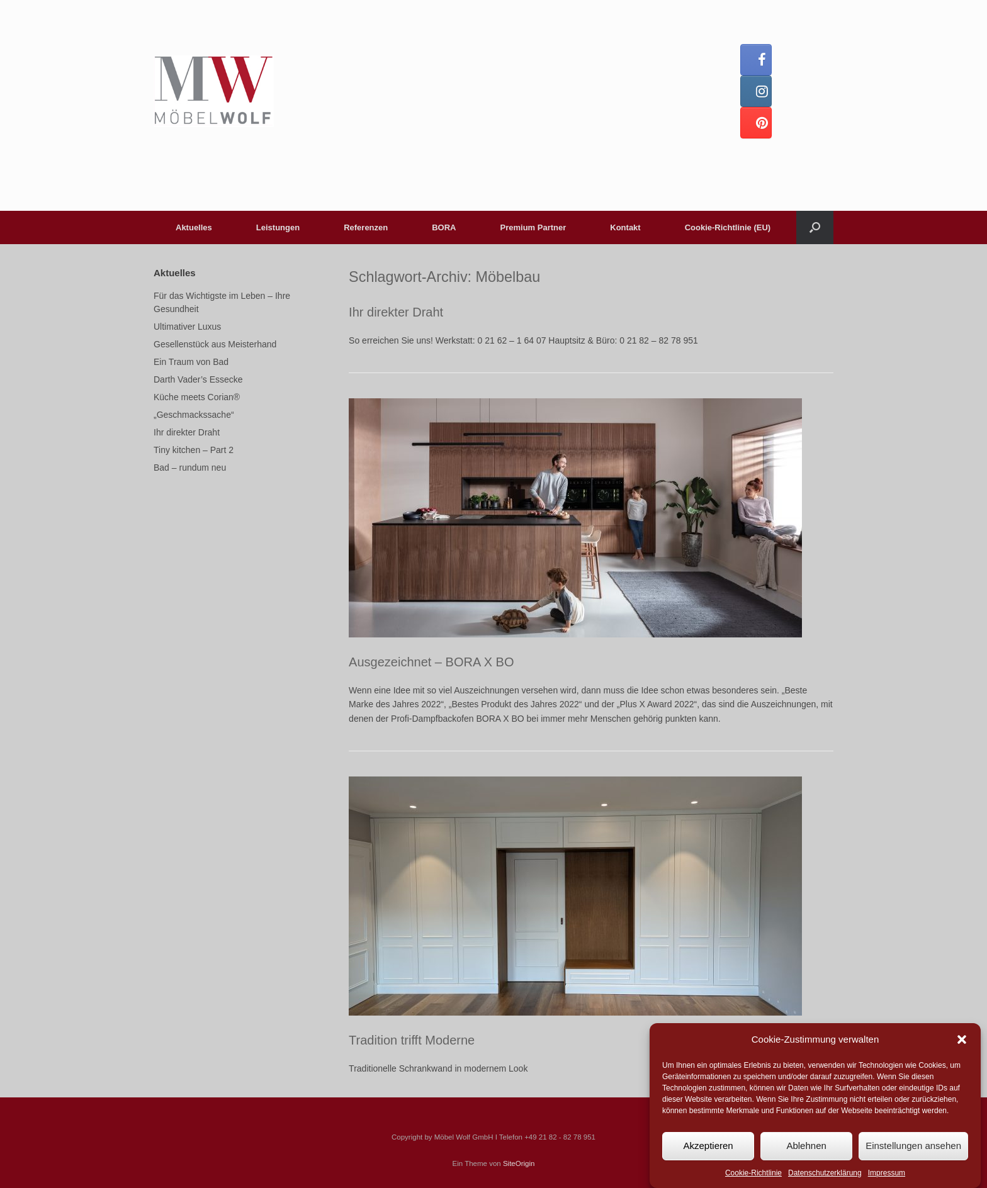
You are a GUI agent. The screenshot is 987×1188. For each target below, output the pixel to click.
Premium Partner (533, 227)
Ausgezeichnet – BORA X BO (431, 662)
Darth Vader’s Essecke (198, 379)
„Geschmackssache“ (194, 415)
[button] (962, 1040)
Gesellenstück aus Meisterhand (215, 344)
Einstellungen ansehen (913, 1146)
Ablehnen (806, 1146)
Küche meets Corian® (197, 397)
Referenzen (366, 227)
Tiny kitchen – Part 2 (194, 450)
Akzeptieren (708, 1146)
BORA (444, 227)
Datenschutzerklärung (825, 1173)
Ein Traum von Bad (191, 362)
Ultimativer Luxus (187, 327)
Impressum (886, 1173)
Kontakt (625, 227)
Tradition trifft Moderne (412, 1040)
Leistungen (278, 227)
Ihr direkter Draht (396, 312)
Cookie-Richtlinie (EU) (728, 227)
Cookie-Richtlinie (753, 1173)
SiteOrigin (519, 1163)
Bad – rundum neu (190, 467)
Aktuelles (194, 227)
